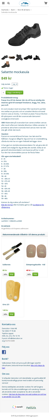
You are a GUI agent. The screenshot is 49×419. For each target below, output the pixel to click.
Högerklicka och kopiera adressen (14, 228)
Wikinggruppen (32, 416)
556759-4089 (10, 341)
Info (5, 274)
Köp (11, 274)
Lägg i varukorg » (14, 92)
